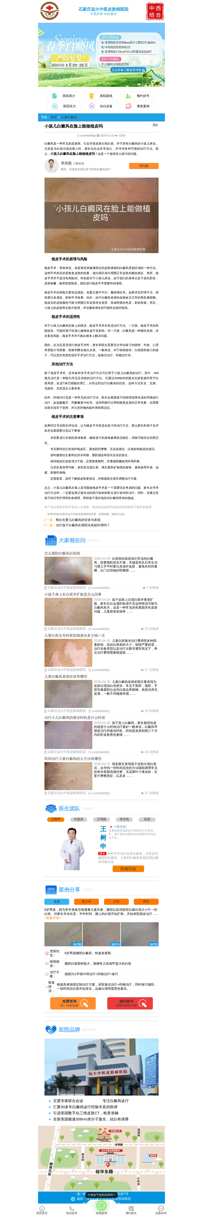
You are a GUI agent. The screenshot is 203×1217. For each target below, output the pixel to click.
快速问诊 (128, 868)
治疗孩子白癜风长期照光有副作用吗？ (83, 525)
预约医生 (131, 1210)
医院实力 (69, 106)
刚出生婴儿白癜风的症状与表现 (78, 520)
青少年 (86, 901)
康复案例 (143, 106)
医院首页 (42, 1210)
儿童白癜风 (69, 117)
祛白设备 (106, 106)
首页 (54, 117)
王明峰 (101, 819)
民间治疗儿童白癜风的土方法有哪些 (73, 759)
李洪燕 (124, 819)
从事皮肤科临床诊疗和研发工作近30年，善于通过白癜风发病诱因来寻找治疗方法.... (132, 834)
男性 (146, 901)
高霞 (147, 819)
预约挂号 (143, 96)
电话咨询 (71, 1210)
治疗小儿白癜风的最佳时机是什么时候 (74, 718)
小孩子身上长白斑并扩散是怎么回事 (73, 594)
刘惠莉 (78, 819)
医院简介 (69, 96)
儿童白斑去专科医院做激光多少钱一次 (74, 635)
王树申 (56, 819)
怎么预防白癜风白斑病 (62, 553)
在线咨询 (101, 1207)
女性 (116, 901)
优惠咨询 (161, 1210)
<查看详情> (52, 918)
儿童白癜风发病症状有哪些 (65, 677)
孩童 (57, 901)
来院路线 (106, 96)
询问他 (143, 165)
